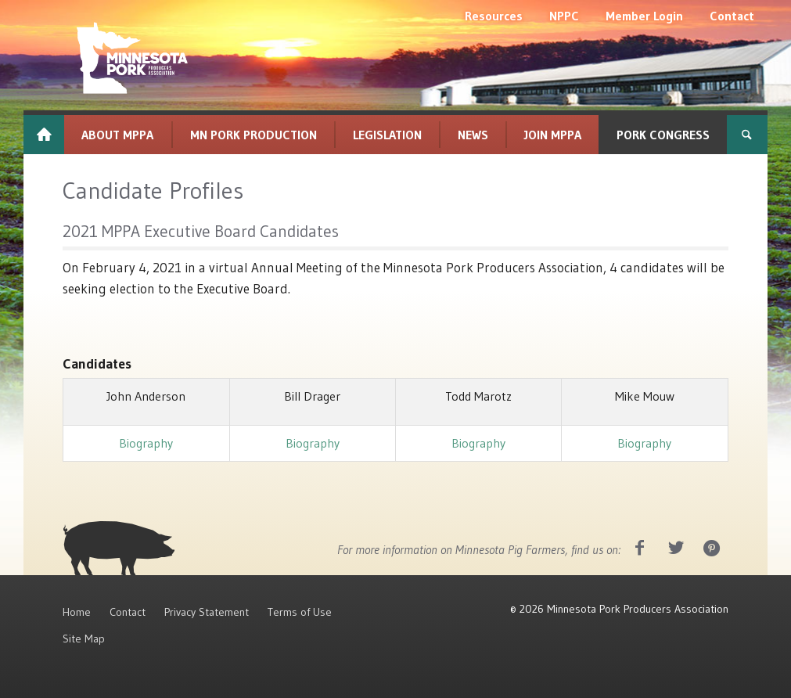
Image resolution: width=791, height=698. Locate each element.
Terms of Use (300, 612)
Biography (146, 443)
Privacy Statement (206, 612)
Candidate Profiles (153, 190)
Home (77, 612)
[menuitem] (493, 16)
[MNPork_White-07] (130, 59)
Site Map (84, 638)
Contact (128, 612)
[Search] (747, 134)
